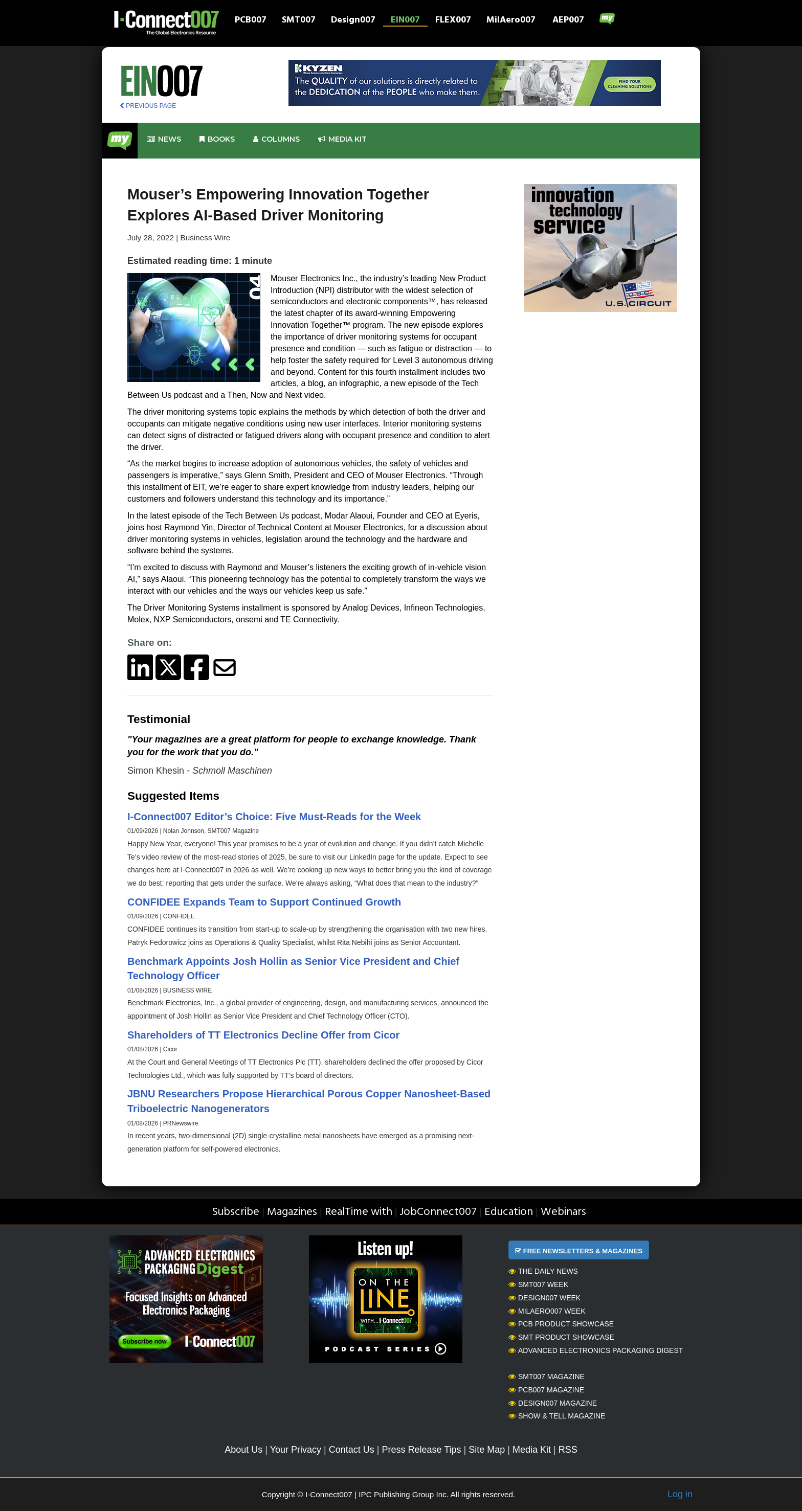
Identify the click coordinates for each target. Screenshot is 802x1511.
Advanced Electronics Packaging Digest (595, 1350)
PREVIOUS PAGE (148, 105)
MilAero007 (511, 21)
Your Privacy (295, 1450)
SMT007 (299, 21)
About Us (243, 1450)
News (164, 139)
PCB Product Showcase (561, 1324)
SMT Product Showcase (561, 1337)
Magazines (292, 1212)
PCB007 (250, 21)
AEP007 (568, 21)
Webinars (563, 1212)
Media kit (342, 139)
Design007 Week (544, 1298)
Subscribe (235, 1212)
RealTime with (358, 1212)
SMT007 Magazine (546, 1376)
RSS (568, 1450)
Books (217, 139)
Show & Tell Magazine (556, 1416)
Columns (276, 139)
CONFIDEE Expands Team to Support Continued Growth (264, 902)
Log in (680, 1494)
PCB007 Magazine (546, 1390)
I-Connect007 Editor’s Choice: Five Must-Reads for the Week (274, 816)
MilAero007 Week (547, 1311)
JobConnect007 (438, 1212)
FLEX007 (453, 21)
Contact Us (351, 1450)
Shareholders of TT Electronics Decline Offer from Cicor (263, 1035)
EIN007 (405, 21)
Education (508, 1212)
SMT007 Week (538, 1284)
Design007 (353, 21)
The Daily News (543, 1271)
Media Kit (532, 1450)
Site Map (487, 1450)
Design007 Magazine (552, 1403)
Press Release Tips (421, 1450)
